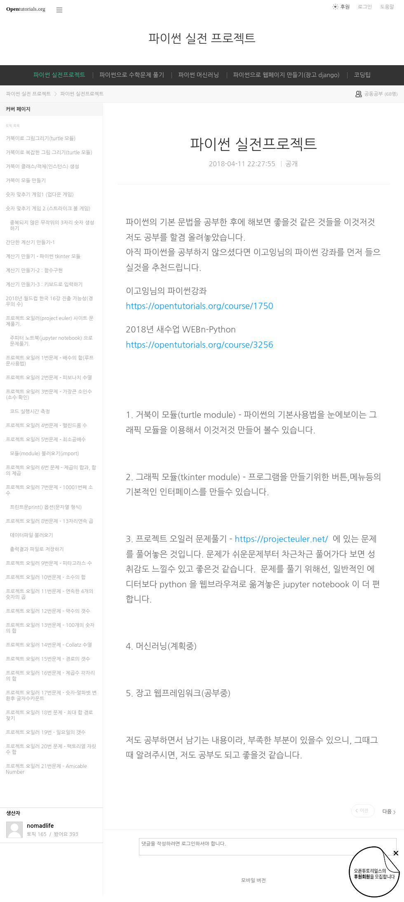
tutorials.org (25, 9)
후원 (345, 7)
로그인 (365, 7)
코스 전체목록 (60, 10)
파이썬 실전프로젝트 (59, 75)
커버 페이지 (18, 109)
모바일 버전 (253, 880)
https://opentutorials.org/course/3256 (199, 345)
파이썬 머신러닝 (198, 75)
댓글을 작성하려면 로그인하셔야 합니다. (267, 846)
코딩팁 (362, 75)
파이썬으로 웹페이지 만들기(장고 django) (286, 75)
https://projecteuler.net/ (281, 539)
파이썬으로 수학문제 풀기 (131, 75)
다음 (387, 811)
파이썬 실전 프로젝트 (202, 39)
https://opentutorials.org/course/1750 (199, 306)
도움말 (387, 7)
